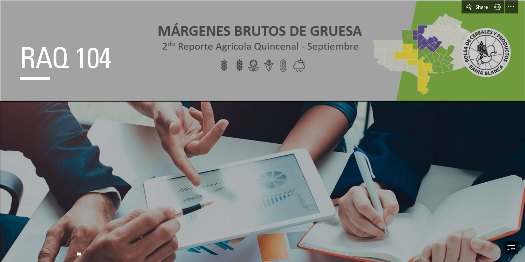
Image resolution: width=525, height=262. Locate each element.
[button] (476, 6)
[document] (262, 131)
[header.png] (262, 50)
